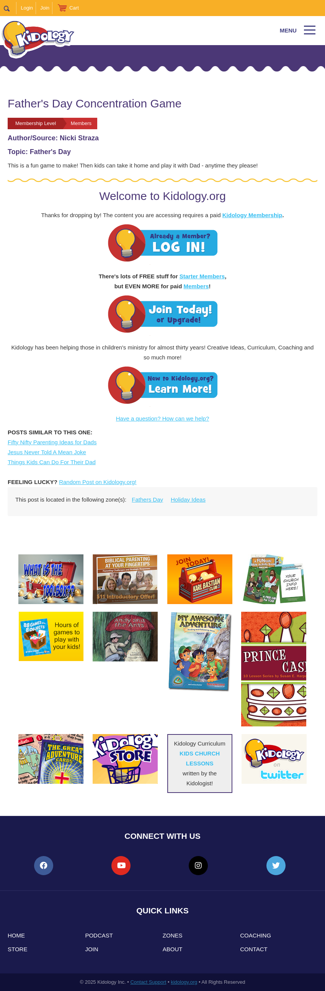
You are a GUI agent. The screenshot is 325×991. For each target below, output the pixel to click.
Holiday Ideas (188, 499)
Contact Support (148, 982)
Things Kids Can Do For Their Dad (52, 462)
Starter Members (202, 276)
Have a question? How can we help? (162, 418)
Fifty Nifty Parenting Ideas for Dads (52, 442)
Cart (74, 8)
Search (10, 8)
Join (44, 8)
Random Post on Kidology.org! (97, 482)
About (173, 949)
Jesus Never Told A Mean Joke (47, 452)
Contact (253, 949)
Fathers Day (147, 499)
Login (27, 8)
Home (16, 935)
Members (196, 286)
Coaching (255, 935)
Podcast (99, 935)
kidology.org (184, 982)
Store (17, 949)
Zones (173, 935)
